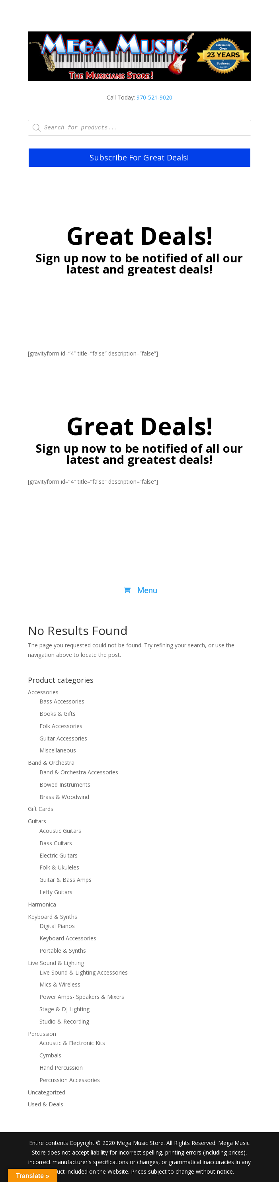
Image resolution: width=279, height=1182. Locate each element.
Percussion (42, 1033)
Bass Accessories (61, 701)
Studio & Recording (64, 1021)
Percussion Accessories (69, 1080)
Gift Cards (40, 809)
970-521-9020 (154, 97)
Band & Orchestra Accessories (78, 772)
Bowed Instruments (64, 784)
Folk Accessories (60, 726)
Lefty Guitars (55, 892)
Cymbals (50, 1055)
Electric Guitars (58, 855)
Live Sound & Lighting (56, 963)
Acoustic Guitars (60, 830)
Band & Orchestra (51, 762)
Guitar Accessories (63, 738)
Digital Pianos (57, 926)
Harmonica (42, 904)
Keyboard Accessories (67, 938)
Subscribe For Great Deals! (139, 157)
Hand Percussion (61, 1067)
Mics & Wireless (59, 984)
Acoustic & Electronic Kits (72, 1043)
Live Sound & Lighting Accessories (83, 972)
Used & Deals (45, 1104)
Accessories (43, 692)
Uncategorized (46, 1092)
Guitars (37, 821)
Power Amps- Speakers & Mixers (81, 996)
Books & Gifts (57, 713)
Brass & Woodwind (64, 797)
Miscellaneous (57, 750)
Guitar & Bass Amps (65, 879)
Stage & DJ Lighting (64, 1009)
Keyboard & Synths (52, 916)
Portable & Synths (62, 950)
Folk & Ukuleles (59, 867)
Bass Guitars (55, 843)
